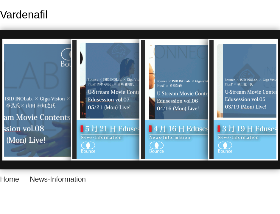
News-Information (58, 179)
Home (9, 179)
